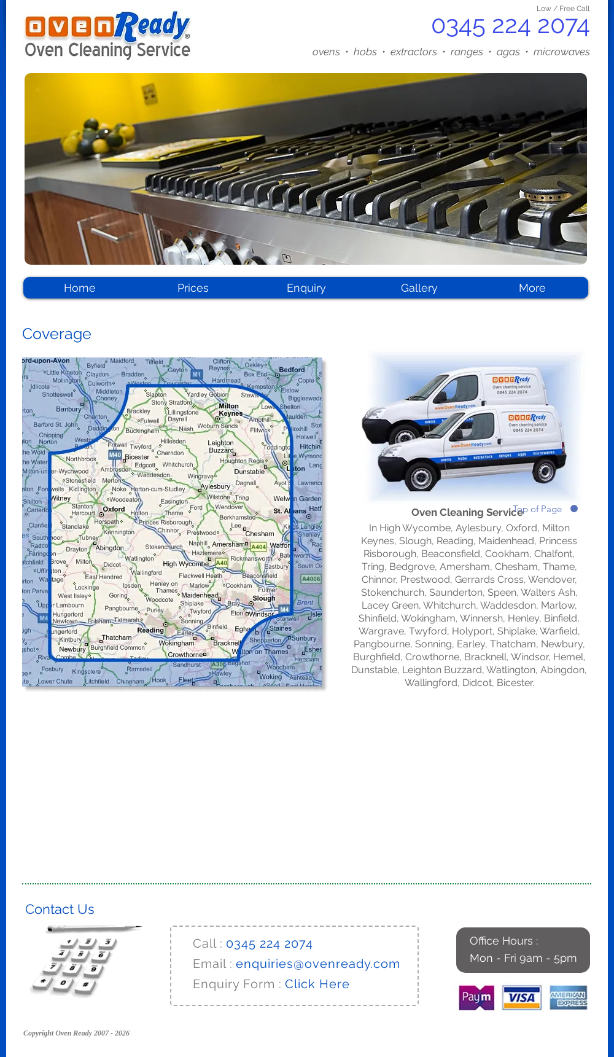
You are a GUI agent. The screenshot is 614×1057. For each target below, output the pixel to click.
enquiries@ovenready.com (318, 963)
